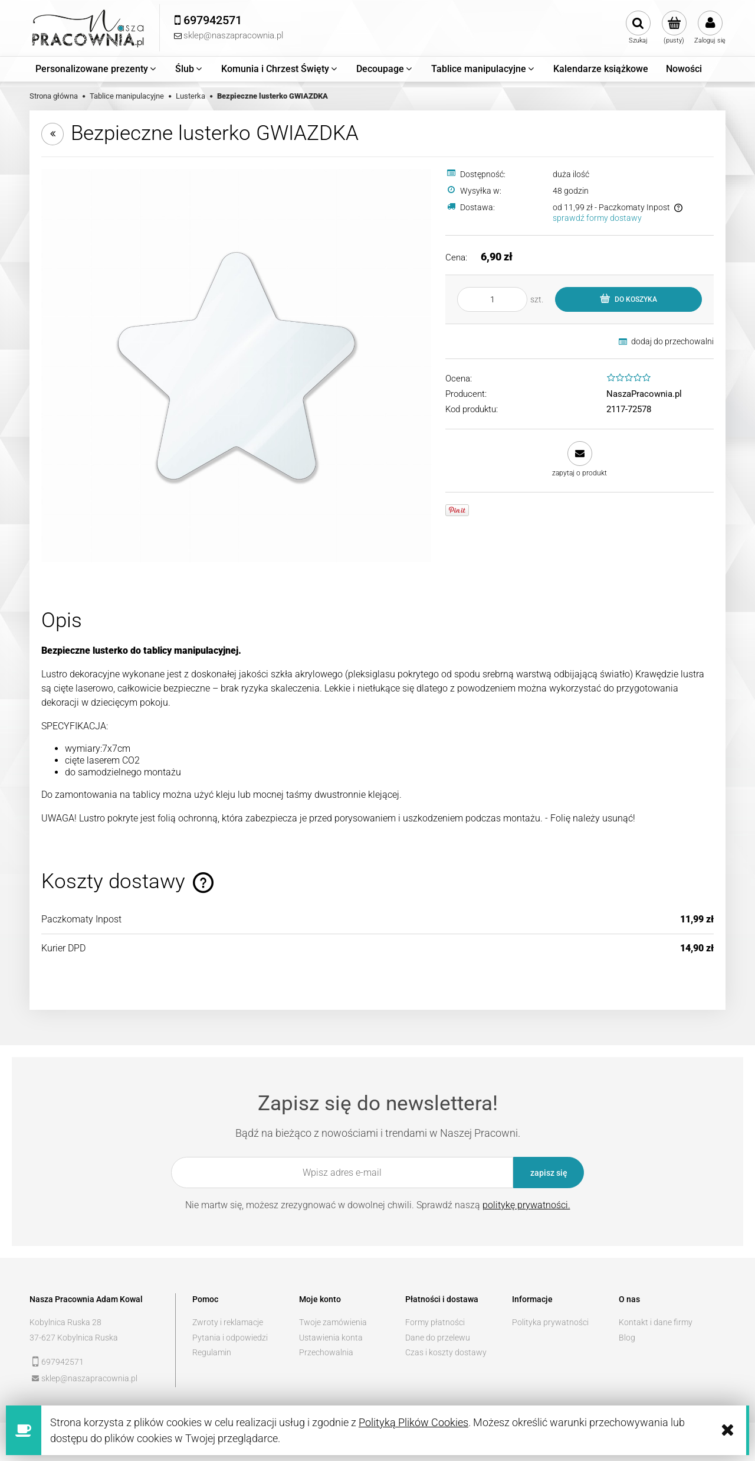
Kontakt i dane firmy (655, 1322)
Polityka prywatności (550, 1322)
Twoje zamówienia (333, 1322)
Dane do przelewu (437, 1337)
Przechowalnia (326, 1352)
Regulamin (211, 1352)
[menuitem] (96, 69)
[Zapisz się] (548, 1172)
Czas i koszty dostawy (446, 1352)
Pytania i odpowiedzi (230, 1337)
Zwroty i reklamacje (227, 1322)
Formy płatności (435, 1322)
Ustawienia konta (331, 1337)
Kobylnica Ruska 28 (65, 1322)
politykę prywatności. (526, 1205)
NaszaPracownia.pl (644, 394)
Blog (627, 1337)
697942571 (62, 1362)
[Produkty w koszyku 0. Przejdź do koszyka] (674, 28)
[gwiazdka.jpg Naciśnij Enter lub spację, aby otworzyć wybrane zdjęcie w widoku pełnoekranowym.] (236, 364)
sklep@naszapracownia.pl (89, 1378)
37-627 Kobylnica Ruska (73, 1337)
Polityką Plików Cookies (413, 1422)
